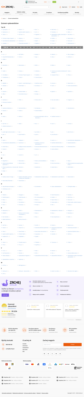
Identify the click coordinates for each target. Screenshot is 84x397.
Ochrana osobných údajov (30, 393)
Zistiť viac (5, 295)
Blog (23, 351)
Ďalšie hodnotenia (12, 308)
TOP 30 (5, 47)
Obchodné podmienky (7, 393)
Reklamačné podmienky (18, 393)
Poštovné (39, 393)
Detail (54, 2)
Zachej (4, 18)
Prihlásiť (72, 344)
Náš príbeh (25, 349)
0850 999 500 (9, 344)
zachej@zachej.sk (10, 349)
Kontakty (24, 343)
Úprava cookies (45, 393)
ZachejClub (25, 345)
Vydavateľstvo (26, 347)
